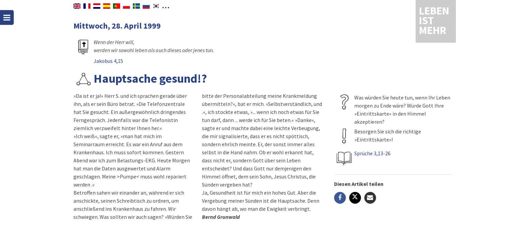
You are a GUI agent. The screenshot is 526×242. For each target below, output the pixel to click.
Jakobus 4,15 (108, 60)
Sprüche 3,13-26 (372, 153)
